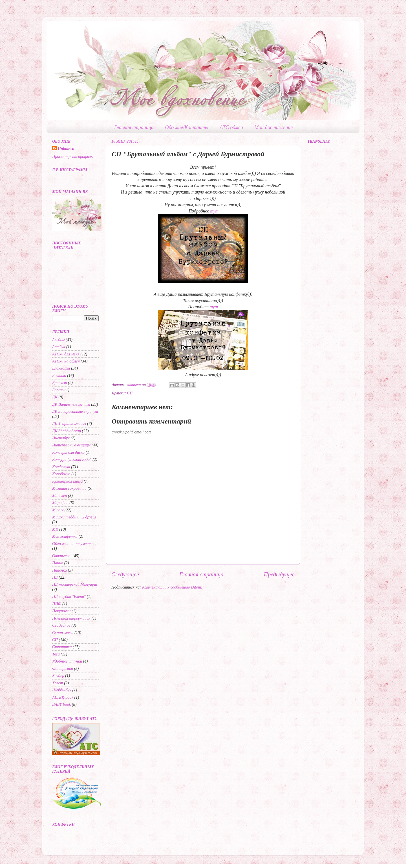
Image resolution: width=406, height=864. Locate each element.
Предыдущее (279, 574)
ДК (55, 397)
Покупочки (61, 611)
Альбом (58, 339)
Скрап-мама (62, 632)
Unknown (66, 148)
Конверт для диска (68, 452)
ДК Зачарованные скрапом (75, 411)
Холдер (58, 675)
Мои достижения (274, 127)
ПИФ (56, 604)
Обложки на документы (73, 543)
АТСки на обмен (66, 361)
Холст (57, 683)
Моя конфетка (65, 536)
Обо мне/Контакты (186, 127)
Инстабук (61, 438)
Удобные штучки (67, 661)
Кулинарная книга (67, 481)
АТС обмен (231, 127)
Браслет (59, 382)
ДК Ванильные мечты (71, 404)
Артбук (58, 346)
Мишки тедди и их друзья (74, 517)
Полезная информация (71, 618)
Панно (57, 563)
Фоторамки (62, 668)
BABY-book (61, 704)
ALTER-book (62, 697)
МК (55, 529)
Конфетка (61, 466)
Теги (56, 654)
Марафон (60, 502)
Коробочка (61, 474)
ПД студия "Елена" (69, 596)
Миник (57, 510)
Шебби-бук (61, 690)
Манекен (59, 495)
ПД (55, 577)
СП (130, 393)
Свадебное (61, 625)
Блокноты (61, 368)
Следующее (125, 574)
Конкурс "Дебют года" (71, 459)
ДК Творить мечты (69, 423)
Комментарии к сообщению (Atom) (172, 587)
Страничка (62, 646)
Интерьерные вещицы (71, 445)
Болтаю (59, 375)
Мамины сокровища (69, 488)
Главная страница (134, 127)
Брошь (57, 390)
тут (214, 211)
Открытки (62, 555)
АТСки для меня (66, 354)
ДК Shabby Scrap (66, 431)
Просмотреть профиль (72, 156)
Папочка (59, 570)
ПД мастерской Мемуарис (75, 584)
